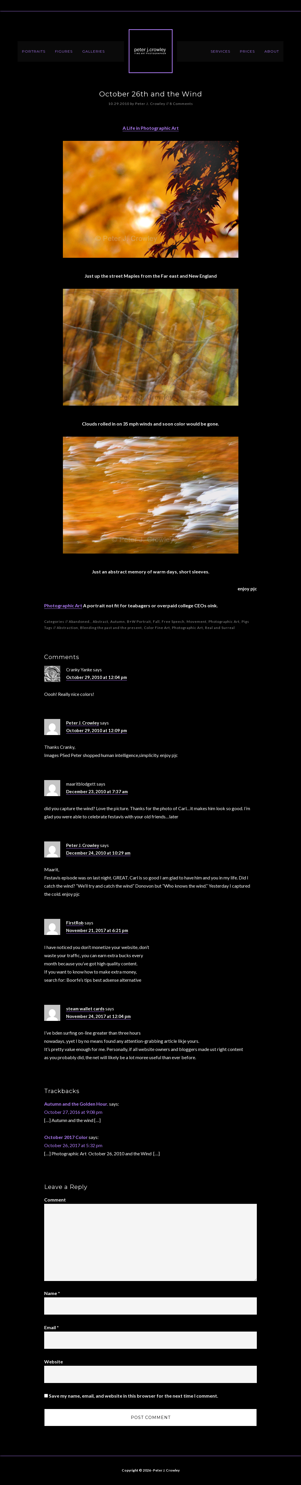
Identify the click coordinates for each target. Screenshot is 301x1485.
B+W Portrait (139, 621)
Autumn (117, 621)
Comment (55, 1199)
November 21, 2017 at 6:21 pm (97, 930)
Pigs (245, 621)
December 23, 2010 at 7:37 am (97, 791)
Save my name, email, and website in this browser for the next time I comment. (133, 1395)
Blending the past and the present (111, 627)
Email (51, 1327)
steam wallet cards (85, 1008)
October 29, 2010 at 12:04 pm (96, 677)
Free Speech (173, 621)
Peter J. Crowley (151, 51)
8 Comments (181, 103)
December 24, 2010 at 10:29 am (98, 852)
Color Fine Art (157, 627)
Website (53, 1361)
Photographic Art (63, 605)
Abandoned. (80, 621)
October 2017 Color (66, 1137)
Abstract (100, 621)
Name (52, 1293)
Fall (156, 621)
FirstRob (75, 922)
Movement (197, 621)
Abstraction (67, 627)
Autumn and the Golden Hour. (76, 1104)
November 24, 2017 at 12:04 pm (98, 1016)
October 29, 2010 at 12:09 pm (96, 730)
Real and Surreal (220, 627)
